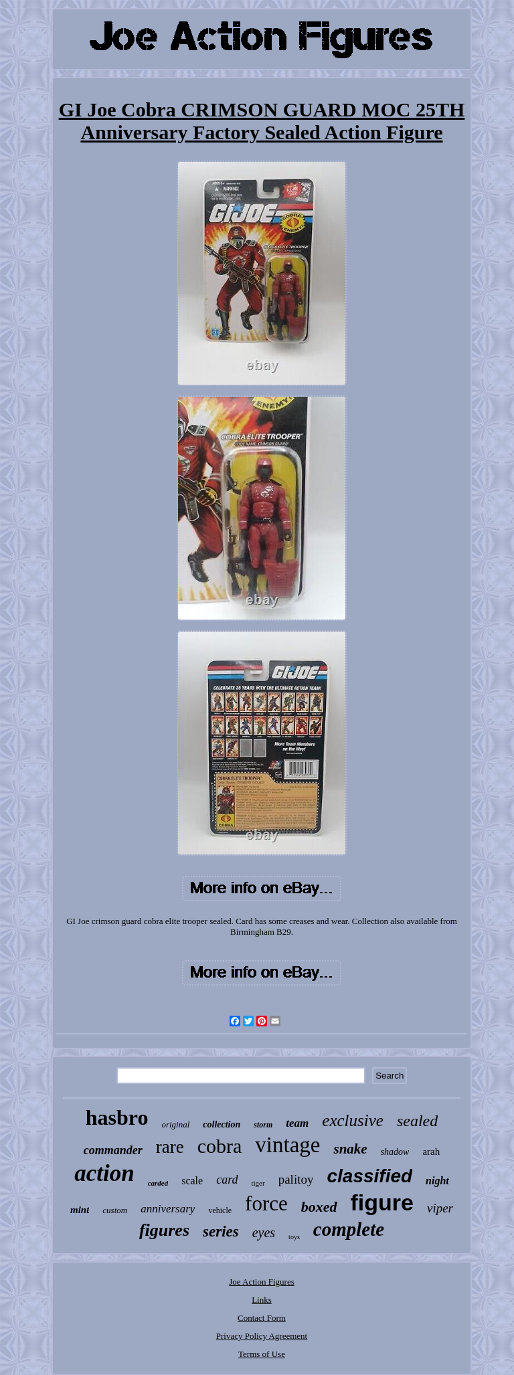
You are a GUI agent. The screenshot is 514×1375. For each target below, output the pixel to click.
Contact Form (262, 1318)
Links (262, 1300)
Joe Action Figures (261, 1282)
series (221, 1231)
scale (192, 1180)
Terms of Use (261, 1354)
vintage (287, 1145)
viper (440, 1208)
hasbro (117, 1117)
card (227, 1179)
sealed (417, 1120)
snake (350, 1149)
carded (158, 1183)
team (297, 1123)
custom (114, 1210)
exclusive (352, 1120)
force (266, 1203)
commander (113, 1150)
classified (369, 1176)
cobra (219, 1146)
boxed (319, 1206)
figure (382, 1202)
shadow (395, 1152)
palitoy (296, 1179)
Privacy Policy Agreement (261, 1336)
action (104, 1173)
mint (79, 1209)
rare (170, 1147)
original (175, 1124)
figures (164, 1230)
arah (431, 1151)
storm (263, 1124)
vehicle (220, 1210)
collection (221, 1124)
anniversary (168, 1208)
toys (294, 1237)
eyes (263, 1232)
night (437, 1180)
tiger (258, 1183)
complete (348, 1229)
